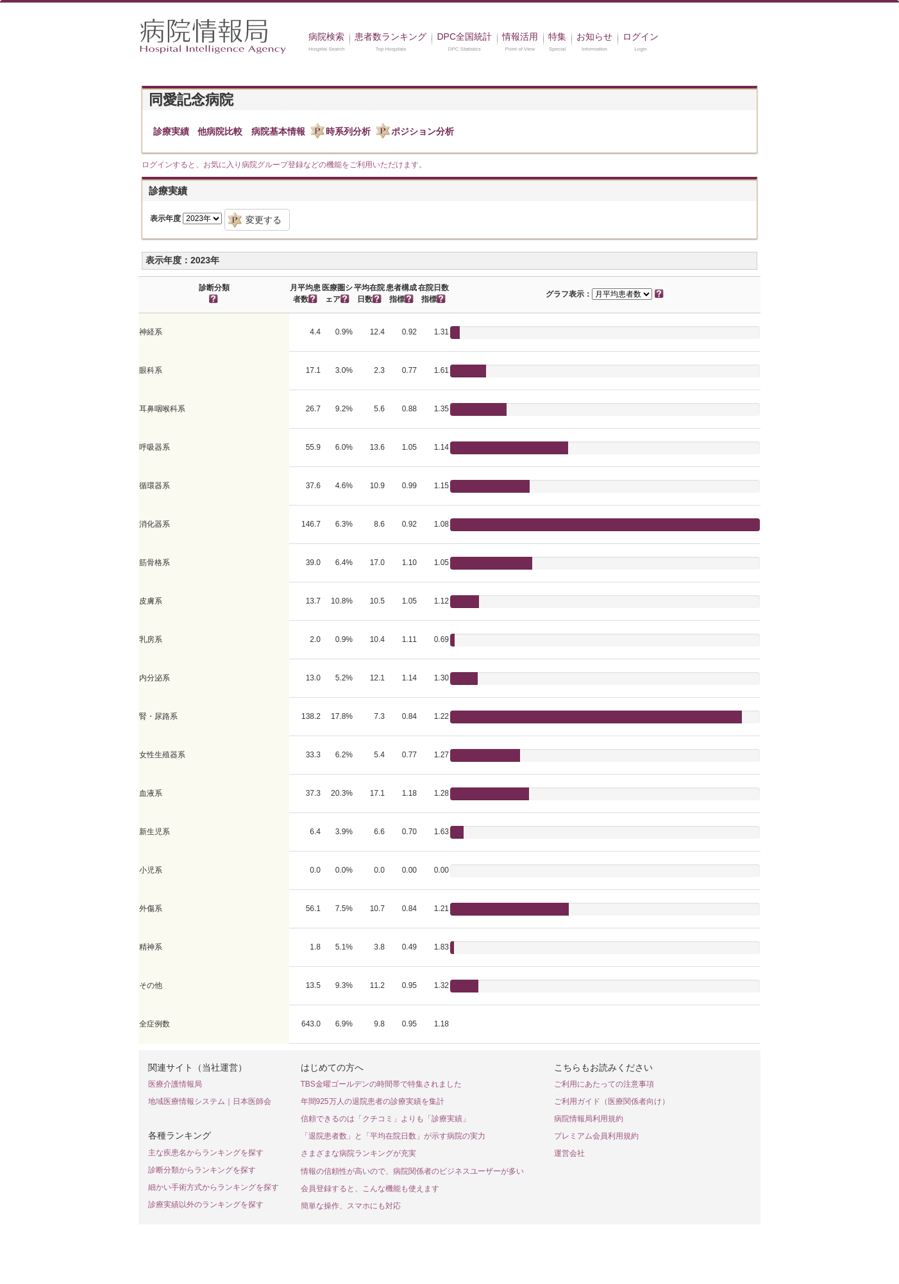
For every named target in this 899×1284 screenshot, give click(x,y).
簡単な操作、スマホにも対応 (351, 1205)
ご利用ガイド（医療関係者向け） (611, 1101)
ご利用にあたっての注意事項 (604, 1084)
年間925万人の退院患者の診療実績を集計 (372, 1101)
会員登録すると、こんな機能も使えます (370, 1188)
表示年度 (165, 218)
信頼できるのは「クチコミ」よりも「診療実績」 (385, 1118)
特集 (557, 36)
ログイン (641, 36)
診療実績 (171, 131)
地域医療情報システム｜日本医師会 (209, 1101)
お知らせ (594, 36)
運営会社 (569, 1153)
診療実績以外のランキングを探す (206, 1204)
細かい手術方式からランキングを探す (213, 1187)
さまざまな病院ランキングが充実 (358, 1153)
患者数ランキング (390, 36)
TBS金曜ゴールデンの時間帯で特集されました (381, 1084)
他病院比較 (219, 131)
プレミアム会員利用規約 (596, 1136)
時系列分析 (348, 131)
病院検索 (326, 36)
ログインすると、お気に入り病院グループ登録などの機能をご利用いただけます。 (284, 164)
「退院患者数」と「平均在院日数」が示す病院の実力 (393, 1136)
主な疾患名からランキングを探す (206, 1152)
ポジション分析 (422, 131)
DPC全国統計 (464, 36)
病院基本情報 (278, 131)
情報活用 (520, 36)
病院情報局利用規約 (588, 1118)
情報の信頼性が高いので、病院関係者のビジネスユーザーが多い (412, 1171)
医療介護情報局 (175, 1084)
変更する (263, 220)
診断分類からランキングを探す (202, 1169)
